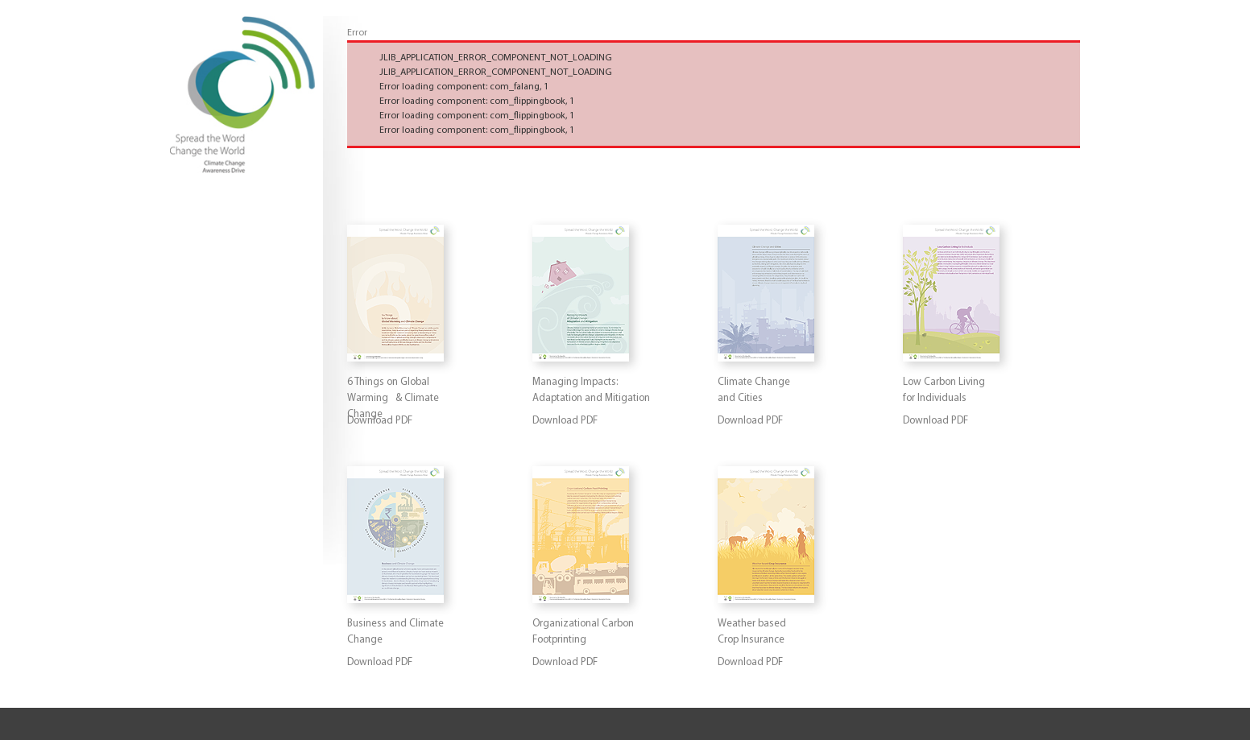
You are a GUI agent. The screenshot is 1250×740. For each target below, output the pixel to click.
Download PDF (565, 420)
